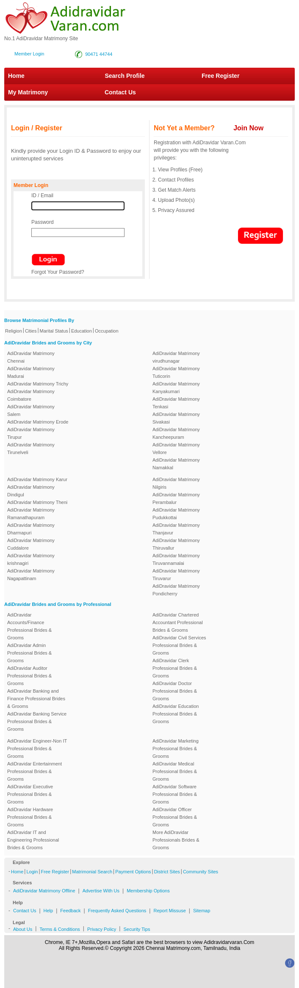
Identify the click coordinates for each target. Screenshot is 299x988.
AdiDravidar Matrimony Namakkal (176, 463)
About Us (22, 929)
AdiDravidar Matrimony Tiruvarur (176, 574)
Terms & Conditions (59, 929)
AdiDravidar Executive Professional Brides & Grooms (30, 794)
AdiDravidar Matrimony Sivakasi (176, 418)
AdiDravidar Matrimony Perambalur (176, 498)
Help (48, 910)
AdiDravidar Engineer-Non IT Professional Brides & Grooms (37, 748)
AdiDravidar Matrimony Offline (44, 890)
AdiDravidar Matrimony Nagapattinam (31, 574)
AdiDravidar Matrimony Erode (37, 421)
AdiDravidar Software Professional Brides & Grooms (174, 794)
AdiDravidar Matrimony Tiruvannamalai (176, 559)
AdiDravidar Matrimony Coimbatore (31, 395)
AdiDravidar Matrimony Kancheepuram (176, 433)
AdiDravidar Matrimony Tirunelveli (31, 448)
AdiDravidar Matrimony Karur (37, 479)
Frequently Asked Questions (117, 910)
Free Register (220, 75)
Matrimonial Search (92, 871)
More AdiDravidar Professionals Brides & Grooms (175, 840)
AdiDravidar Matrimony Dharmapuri (31, 529)
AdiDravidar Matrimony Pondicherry (176, 589)
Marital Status (54, 330)
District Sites (167, 871)
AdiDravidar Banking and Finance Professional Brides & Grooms (36, 698)
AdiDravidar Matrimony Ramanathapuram (31, 513)
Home (16, 75)
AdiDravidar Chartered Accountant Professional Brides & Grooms (177, 622)
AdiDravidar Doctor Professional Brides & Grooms (174, 691)
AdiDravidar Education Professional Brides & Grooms (175, 714)
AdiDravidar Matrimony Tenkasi (176, 402)
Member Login (29, 53)
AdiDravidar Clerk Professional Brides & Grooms (174, 668)
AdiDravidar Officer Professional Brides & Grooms (174, 817)
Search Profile (124, 75)
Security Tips (136, 929)
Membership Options (148, 890)
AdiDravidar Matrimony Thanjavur (176, 529)
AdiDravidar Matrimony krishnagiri (31, 559)
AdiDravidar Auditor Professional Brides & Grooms (29, 676)
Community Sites (200, 871)
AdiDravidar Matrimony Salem (31, 410)
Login (32, 871)
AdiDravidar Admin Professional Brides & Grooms (29, 653)
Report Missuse (169, 910)
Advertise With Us (101, 890)
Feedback (70, 910)
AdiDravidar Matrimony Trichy (37, 383)
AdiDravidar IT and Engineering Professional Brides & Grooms (33, 840)
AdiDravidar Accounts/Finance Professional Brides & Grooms (29, 626)
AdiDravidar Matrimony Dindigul (31, 490)
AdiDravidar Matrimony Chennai (31, 357)
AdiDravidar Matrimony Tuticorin (176, 372)
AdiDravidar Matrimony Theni (37, 502)
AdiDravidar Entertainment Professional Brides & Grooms (34, 771)
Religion (13, 330)
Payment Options (133, 871)
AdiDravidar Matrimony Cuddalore (31, 544)
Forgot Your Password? (57, 272)
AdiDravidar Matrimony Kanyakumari (176, 387)
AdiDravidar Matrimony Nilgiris (176, 483)
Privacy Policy (101, 929)
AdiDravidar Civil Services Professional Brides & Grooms (179, 645)
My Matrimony (28, 92)
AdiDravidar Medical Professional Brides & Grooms (174, 771)
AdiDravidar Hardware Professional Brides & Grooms (30, 817)
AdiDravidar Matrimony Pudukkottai (176, 513)
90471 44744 (98, 54)
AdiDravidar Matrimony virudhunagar (176, 357)
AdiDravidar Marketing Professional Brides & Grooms (175, 748)
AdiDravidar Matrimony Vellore (176, 448)
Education (81, 330)
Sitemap (201, 910)
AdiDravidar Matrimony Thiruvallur (176, 544)
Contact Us (116, 92)
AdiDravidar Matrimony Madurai (31, 372)
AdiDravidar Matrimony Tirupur (31, 433)
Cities (31, 330)
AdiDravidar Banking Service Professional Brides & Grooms (36, 721)
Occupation (107, 330)
